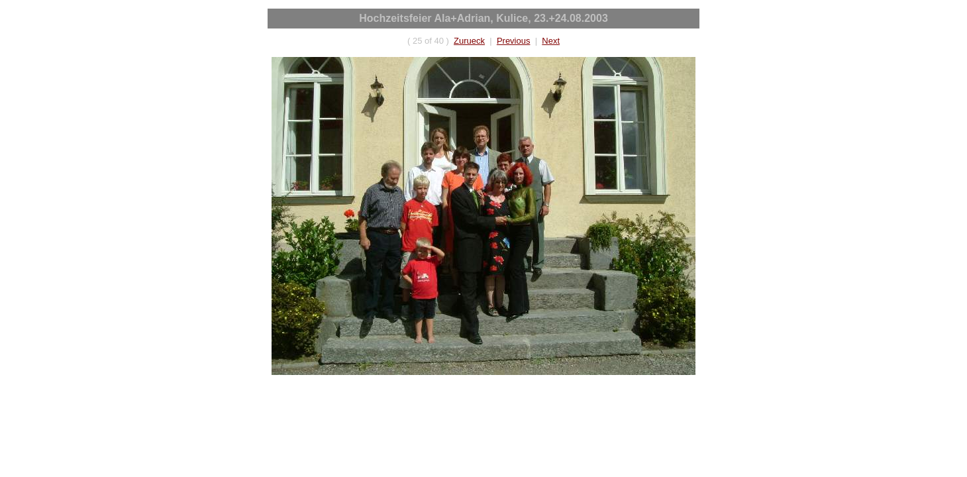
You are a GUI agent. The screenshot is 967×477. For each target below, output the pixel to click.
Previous (514, 41)
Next (551, 41)
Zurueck (469, 41)
